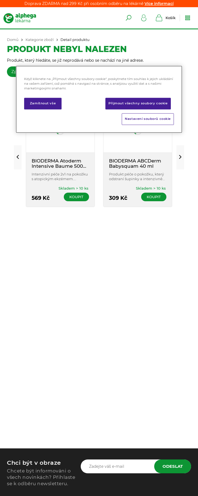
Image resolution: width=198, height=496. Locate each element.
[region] (99, 99)
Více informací (159, 3)
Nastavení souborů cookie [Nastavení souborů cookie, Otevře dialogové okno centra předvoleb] (148, 119)
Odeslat (173, 466)
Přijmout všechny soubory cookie (138, 103)
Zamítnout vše (43, 103)
